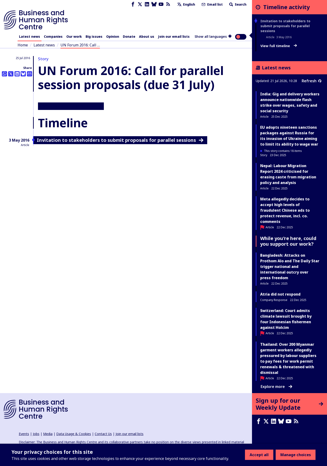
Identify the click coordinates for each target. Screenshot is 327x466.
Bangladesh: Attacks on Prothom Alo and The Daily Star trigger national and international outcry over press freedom (289, 266)
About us (146, 36)
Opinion (112, 36)
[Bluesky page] (154, 4)
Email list (212, 4)
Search (237, 4)
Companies (53, 36)
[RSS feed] (168, 4)
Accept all (259, 454)
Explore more (276, 386)
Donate (129, 36)
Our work (74, 36)
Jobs (36, 434)
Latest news (29, 36)
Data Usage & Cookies (73, 434)
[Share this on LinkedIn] (17, 73)
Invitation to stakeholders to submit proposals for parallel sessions (285, 26)
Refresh (311, 80)
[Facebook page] (133, 4)
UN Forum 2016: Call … (80, 45)
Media (48, 434)
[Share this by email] (29, 73)
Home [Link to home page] (23, 45)
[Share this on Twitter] (10, 73)
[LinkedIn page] (147, 4)
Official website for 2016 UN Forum (71, 106)
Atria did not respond (280, 294)
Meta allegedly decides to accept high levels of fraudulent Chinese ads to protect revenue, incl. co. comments (285, 210)
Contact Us (103, 434)
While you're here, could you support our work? (288, 241)
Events (24, 434)
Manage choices (295, 454)
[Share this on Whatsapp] (4, 73)
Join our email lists (174, 36)
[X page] (140, 4)
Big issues (94, 36)
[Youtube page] (161, 4)
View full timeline (278, 46)
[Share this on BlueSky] (23, 73)
